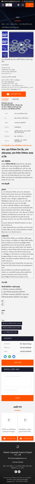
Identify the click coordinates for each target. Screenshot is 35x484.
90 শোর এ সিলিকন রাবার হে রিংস (12, 323)
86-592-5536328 (28, 1)
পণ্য (7, 24)
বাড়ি (2, 24)
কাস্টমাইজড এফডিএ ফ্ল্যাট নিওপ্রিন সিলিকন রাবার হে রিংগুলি (26, 431)
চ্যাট (29, 5)
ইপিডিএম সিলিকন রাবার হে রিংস (11, 328)
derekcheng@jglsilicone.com (10, 1)
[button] (5, 57)
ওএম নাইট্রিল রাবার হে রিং (10, 332)
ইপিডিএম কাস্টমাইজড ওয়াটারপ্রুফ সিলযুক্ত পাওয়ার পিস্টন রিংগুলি (9, 431)
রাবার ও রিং (14, 24)
